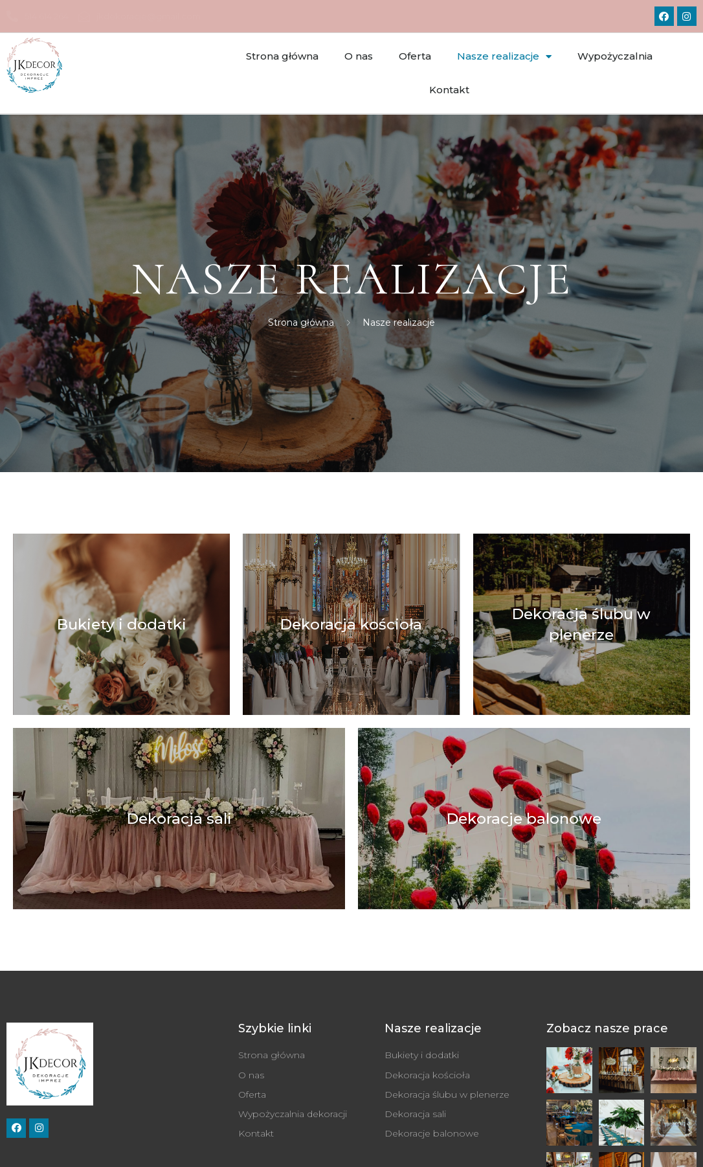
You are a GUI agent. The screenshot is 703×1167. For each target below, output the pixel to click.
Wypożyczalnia (615, 56)
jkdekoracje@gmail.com (139, 16)
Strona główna (282, 56)
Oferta (415, 56)
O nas (358, 56)
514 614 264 (37, 16)
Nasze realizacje (504, 56)
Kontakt (449, 90)
